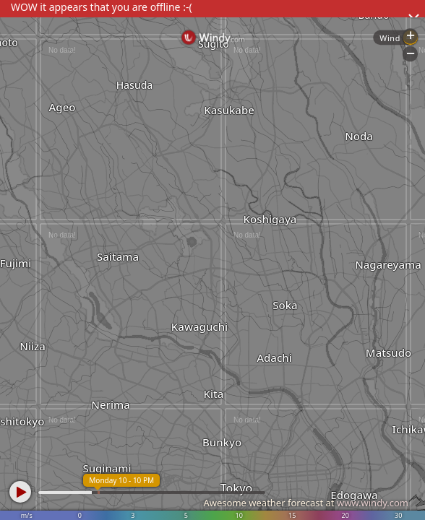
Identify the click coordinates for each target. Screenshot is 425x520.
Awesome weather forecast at (305, 502)
